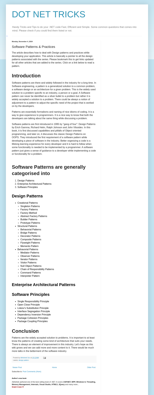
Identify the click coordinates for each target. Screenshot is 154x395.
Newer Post (17, 367)
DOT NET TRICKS (48, 14)
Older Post (91, 367)
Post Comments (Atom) (32, 372)
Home (54, 367)
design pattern (24, 360)
